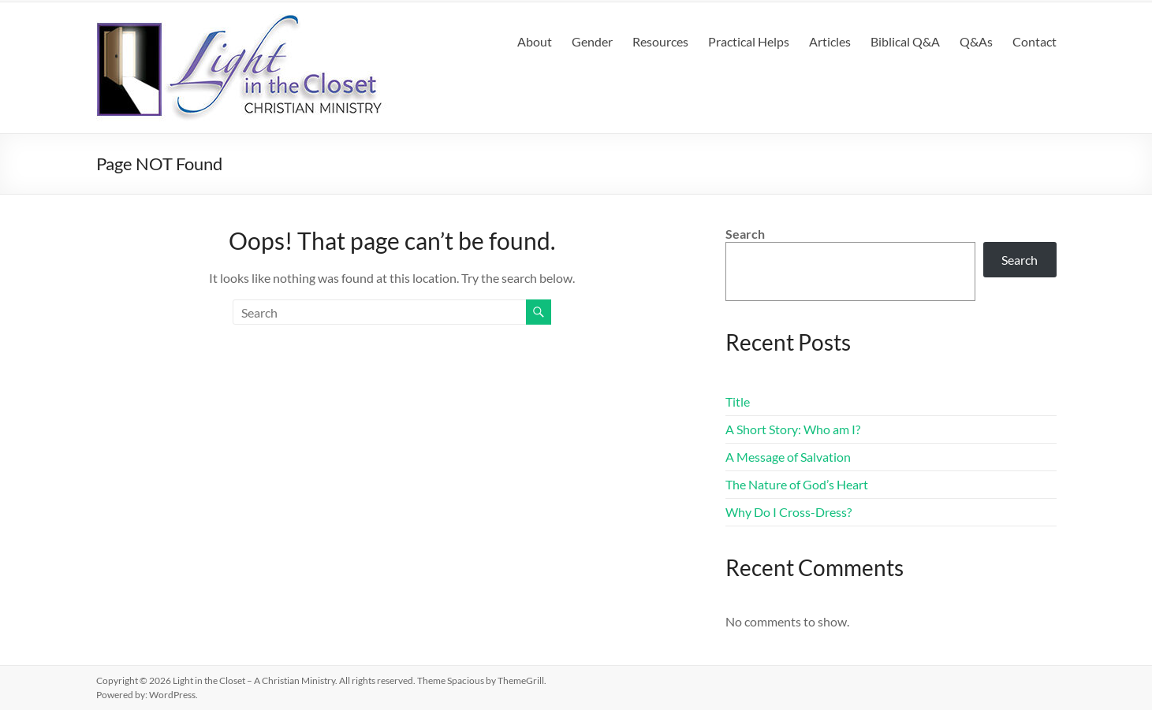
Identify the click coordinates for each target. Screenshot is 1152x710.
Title (737, 401)
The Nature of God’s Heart (796, 484)
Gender (592, 41)
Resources (660, 41)
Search (745, 233)
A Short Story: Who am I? (792, 429)
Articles (830, 41)
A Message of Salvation (788, 456)
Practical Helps (748, 41)
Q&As (976, 41)
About (534, 41)
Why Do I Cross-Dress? (788, 511)
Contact (1034, 41)
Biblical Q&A (905, 41)
